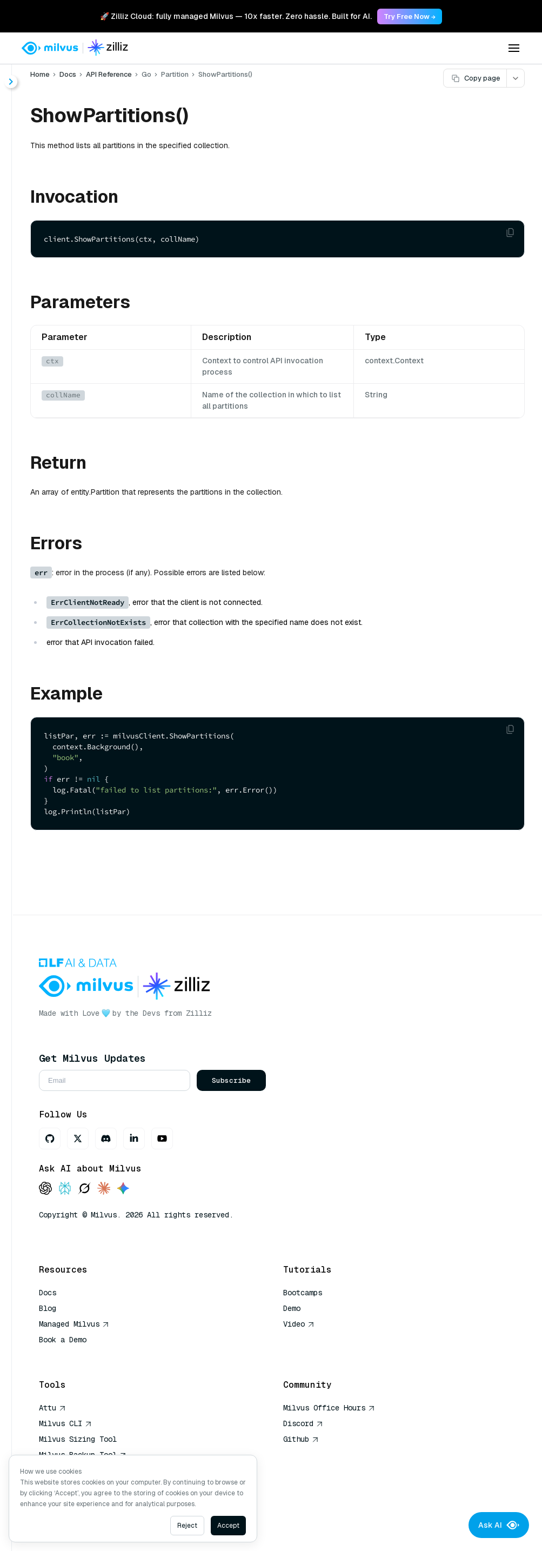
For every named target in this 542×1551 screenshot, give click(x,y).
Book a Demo (62, 1339)
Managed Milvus (74, 1324)
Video (299, 1324)
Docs (67, 74)
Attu (52, 1408)
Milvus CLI (65, 1423)
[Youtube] (162, 1138)
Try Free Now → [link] (410, 16)
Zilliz (199, 1013)
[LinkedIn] (134, 1138)
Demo (291, 1308)
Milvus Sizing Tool (78, 1439)
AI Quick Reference (78, 1355)
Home (40, 74)
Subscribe (231, 1080)
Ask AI (498, 1525)
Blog (47, 1308)
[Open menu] (513, 48)
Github (301, 1439)
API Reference (109, 74)
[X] (78, 1138)
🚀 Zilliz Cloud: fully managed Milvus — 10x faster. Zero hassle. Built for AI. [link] (236, 16)
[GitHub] (50, 1138)
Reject (187, 1525)
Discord (303, 1423)
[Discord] (106, 1138)
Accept (228, 1525)
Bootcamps (302, 1292)
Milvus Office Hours (329, 1408)
